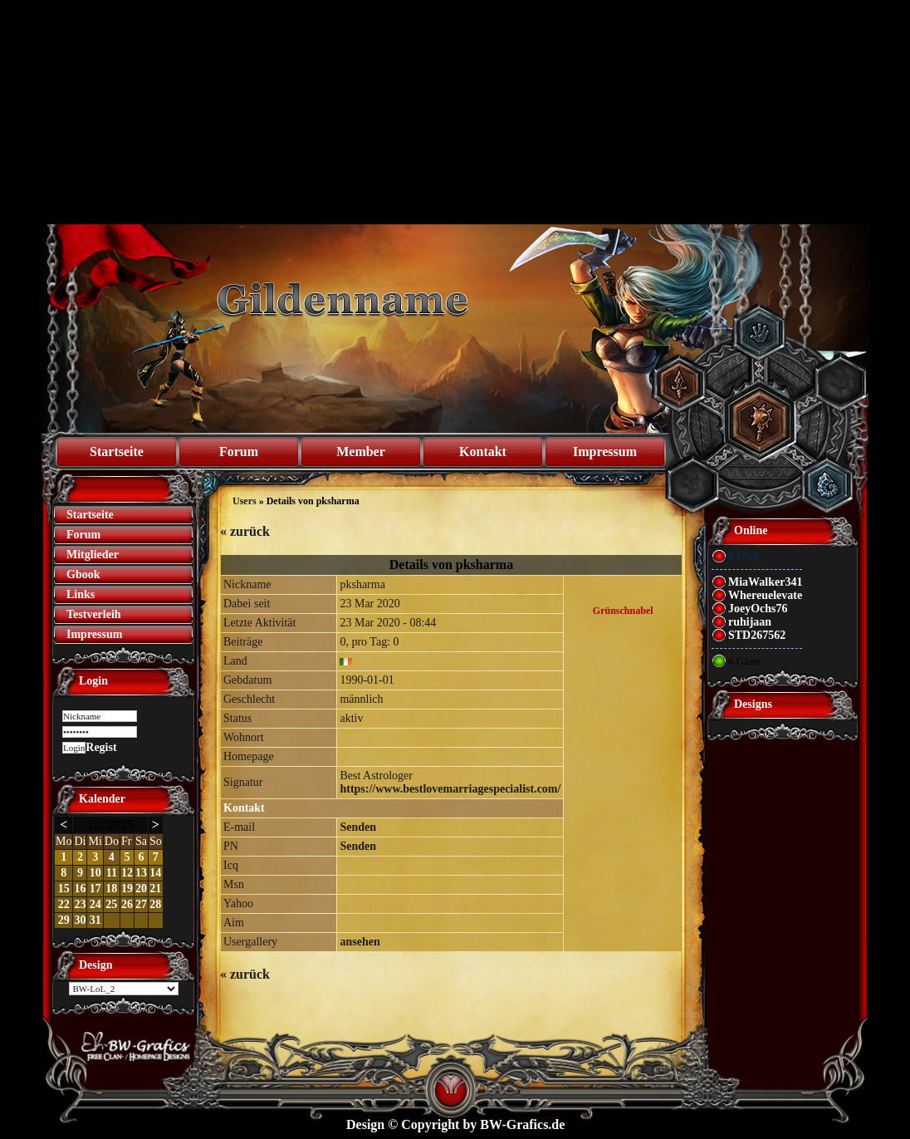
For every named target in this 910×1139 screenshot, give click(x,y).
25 (111, 904)
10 (95, 873)
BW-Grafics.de (522, 1124)
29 (64, 920)
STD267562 (756, 635)
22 (64, 904)
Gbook (83, 574)
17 (95, 888)
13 (141, 873)
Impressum (605, 451)
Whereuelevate (765, 595)
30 (80, 920)
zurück (245, 531)
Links (80, 594)
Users (244, 501)
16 (80, 888)
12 (127, 873)
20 (141, 888)
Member (360, 451)
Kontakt (482, 451)
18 (111, 888)
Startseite (117, 451)
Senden (358, 827)
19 (127, 888)
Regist (101, 747)
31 (95, 920)
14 (155, 873)
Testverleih (93, 614)
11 (111, 873)
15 (64, 888)
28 (155, 904)
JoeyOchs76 (758, 608)
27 (141, 904)
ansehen (359, 941)
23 (80, 904)
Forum (238, 451)
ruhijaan (749, 622)
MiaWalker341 (765, 582)
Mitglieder (92, 554)
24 (95, 904)
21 (155, 888)
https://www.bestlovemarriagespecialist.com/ (450, 789)
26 (127, 904)
